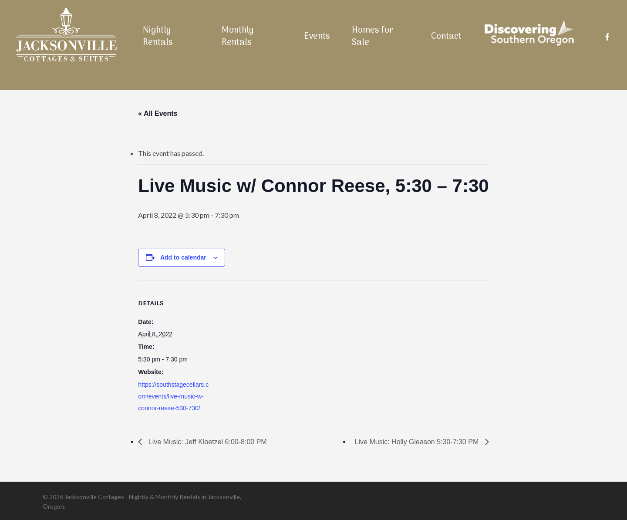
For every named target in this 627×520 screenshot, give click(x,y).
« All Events (157, 113)
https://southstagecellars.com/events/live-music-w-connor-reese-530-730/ (173, 396)
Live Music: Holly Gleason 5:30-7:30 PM (418, 442)
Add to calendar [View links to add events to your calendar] (183, 257)
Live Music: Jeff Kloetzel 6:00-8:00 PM (206, 442)
